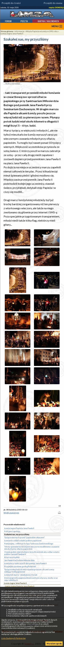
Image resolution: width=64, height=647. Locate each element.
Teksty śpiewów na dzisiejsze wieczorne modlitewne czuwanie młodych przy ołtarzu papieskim (31, 548)
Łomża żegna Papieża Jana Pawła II (19, 586)
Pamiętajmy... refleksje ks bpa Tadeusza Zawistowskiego (28, 543)
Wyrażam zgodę (54, 643)
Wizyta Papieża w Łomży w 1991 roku (42, 31)
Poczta (24, 21)
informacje (19, 31)
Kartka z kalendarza (48, 21)
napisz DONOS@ (56, 7)
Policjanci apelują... (12, 531)
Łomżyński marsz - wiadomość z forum (20, 575)
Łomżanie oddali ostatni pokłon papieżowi (22, 540)
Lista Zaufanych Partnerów (13, 638)
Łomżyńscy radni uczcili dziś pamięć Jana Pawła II (25, 563)
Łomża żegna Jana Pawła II (12, 33)
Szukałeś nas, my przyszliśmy (16, 534)
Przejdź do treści (11, 3)
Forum (8, 21)
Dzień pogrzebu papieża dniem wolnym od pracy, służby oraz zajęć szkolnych (31, 579)
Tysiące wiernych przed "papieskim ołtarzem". (24, 537)
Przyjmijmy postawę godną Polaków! (20, 566)
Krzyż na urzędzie (12, 557)
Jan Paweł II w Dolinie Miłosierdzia (19, 560)
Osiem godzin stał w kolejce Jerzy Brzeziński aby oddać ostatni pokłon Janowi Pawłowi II (31, 553)
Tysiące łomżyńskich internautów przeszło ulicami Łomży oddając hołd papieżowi (29, 570)
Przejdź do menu (53, 3)
